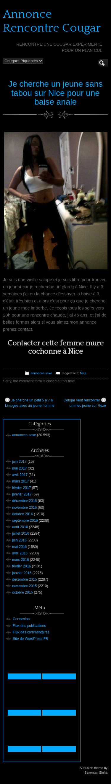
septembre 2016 (25, 520)
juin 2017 (19, 461)
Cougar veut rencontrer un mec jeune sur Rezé (85, 403)
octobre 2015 (22, 592)
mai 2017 (19, 468)
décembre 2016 (24, 501)
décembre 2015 (24, 579)
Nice (83, 373)
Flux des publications (29, 626)
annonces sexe (41, 373)
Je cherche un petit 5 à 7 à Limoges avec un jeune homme (29, 403)
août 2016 (20, 527)
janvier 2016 (21, 573)
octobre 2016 (22, 514)
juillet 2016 (20, 533)
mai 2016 (19, 547)
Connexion (21, 619)
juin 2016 (19, 540)
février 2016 (21, 566)
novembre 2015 (24, 586)
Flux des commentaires (31, 632)
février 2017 (21, 488)
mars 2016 (20, 560)
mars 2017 (20, 481)
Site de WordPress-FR (30, 639)
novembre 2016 (24, 507)
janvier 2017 (21, 494)
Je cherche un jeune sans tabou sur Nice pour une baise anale (55, 93)
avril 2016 (20, 553)
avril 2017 (20, 475)
